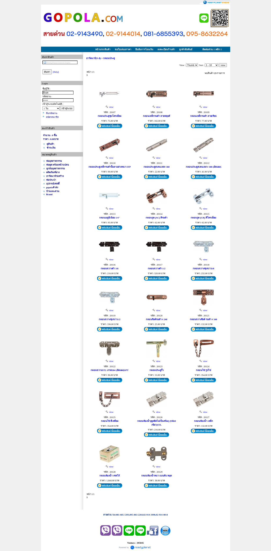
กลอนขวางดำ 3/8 (109, 268)
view (110, 107)
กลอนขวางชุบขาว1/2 (109, 319)
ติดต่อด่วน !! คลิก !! (212, 49)
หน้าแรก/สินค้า (102, 49)
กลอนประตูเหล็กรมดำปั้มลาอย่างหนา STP (110, 167)
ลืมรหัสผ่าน (51, 113)
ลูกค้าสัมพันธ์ (185, 49)
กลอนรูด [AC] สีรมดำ (157, 217)
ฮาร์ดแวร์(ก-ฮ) (93, 58)
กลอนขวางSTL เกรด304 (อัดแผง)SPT (109, 370)
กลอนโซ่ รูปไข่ (203, 370)
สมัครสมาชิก (52, 117)
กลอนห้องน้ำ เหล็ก (203, 421)
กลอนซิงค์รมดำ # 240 (156, 319)
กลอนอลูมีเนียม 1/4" (109, 217)
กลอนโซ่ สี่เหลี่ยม (109, 421)
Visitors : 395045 (135, 543)
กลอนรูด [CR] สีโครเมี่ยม (203, 217)
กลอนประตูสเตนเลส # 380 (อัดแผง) (203, 167)
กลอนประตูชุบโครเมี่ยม (109, 116)
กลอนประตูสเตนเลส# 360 (157, 167)
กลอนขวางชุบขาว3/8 (203, 268)
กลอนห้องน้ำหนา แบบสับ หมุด (156, 475)
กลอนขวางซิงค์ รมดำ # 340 (203, 319)
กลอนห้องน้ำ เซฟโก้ (109, 475)
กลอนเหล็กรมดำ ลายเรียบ (203, 116)
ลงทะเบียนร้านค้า (166, 49)
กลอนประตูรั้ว (156, 370)
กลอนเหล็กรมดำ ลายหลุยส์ (156, 116)
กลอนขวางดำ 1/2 (156, 268)
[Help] (56, 72)
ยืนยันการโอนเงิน (144, 49)
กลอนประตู (109, 58)
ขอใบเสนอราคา (123, 49)
